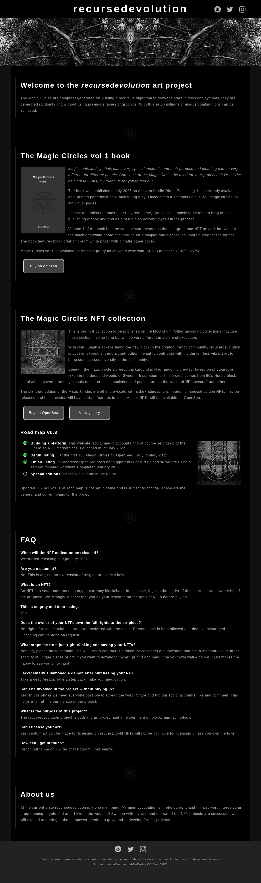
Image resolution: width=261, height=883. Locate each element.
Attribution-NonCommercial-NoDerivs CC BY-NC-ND (130, 864)
